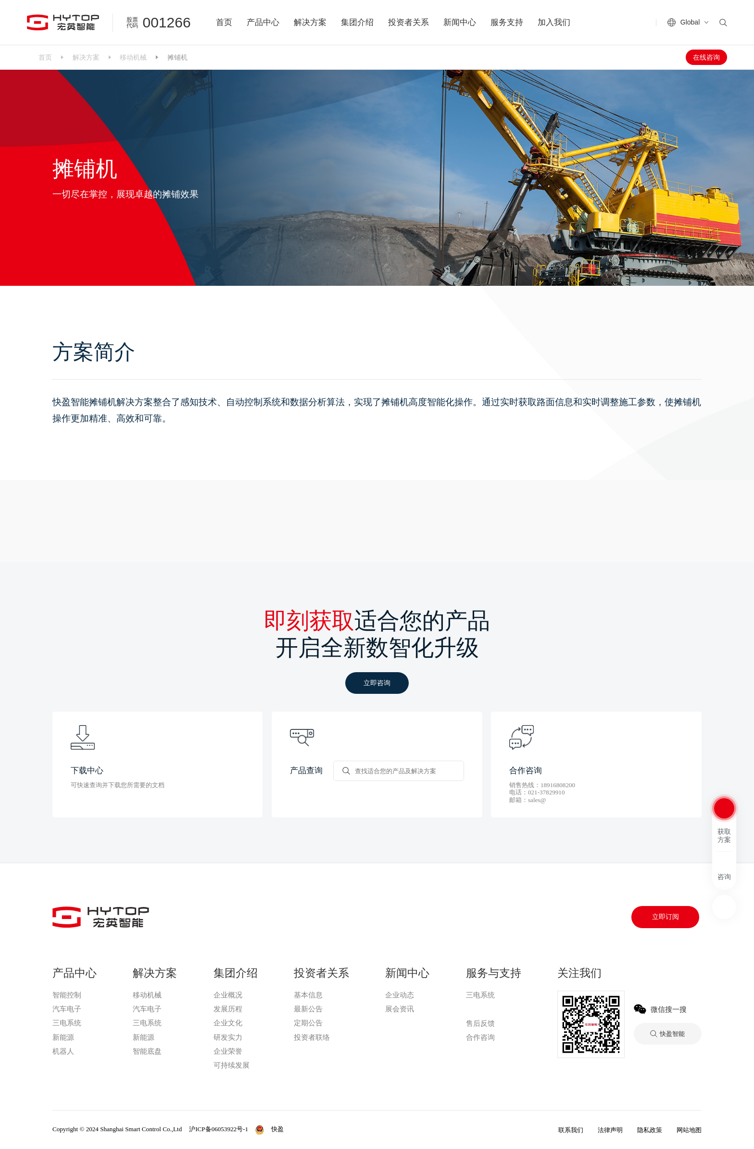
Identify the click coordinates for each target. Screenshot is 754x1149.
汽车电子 (66, 1009)
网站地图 (689, 1130)
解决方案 (310, 22)
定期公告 (308, 1023)
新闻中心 (459, 22)
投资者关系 (408, 22)
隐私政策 (649, 1130)
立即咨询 (377, 683)
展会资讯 (399, 1009)
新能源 (63, 1037)
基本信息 (308, 995)
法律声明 (610, 1130)
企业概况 (228, 995)
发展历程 (228, 1009)
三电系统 (66, 1023)
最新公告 (308, 1009)
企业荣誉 (228, 1051)
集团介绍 (357, 22)
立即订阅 (665, 916)
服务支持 (506, 22)
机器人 (63, 1051)
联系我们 (570, 1130)
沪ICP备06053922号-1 (218, 1129)
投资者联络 (312, 1037)
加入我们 (554, 22)
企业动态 (399, 995)
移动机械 (133, 57)
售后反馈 (480, 1023)
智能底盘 (147, 1051)
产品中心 (263, 22)
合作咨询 (480, 1037)
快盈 (474, 1009)
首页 (224, 22)
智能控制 (66, 995)
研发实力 (228, 1037)
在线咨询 (706, 57)
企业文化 (228, 1023)
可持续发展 (232, 1065)
